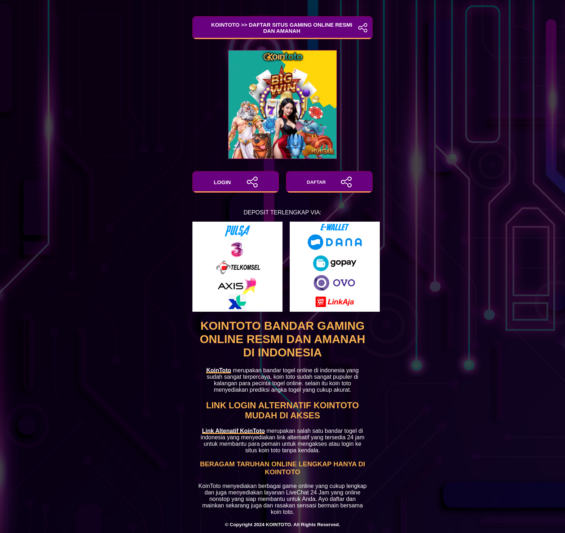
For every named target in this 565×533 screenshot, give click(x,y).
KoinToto (218, 370)
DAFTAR (329, 182)
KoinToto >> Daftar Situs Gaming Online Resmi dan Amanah (282, 28)
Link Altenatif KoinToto (233, 431)
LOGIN (236, 182)
